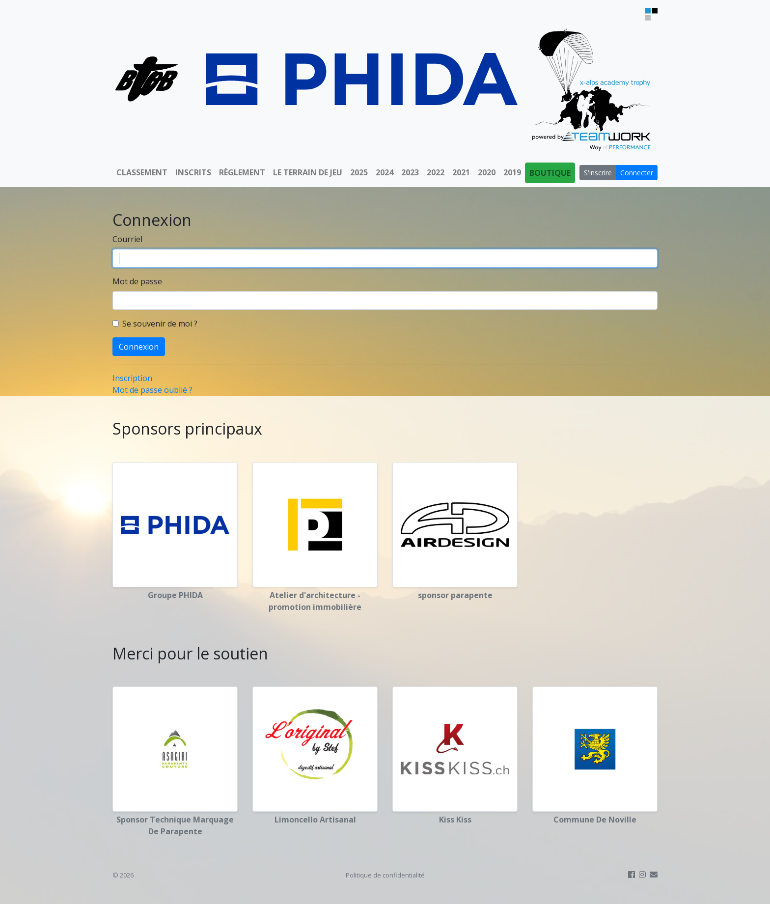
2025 (359, 172)
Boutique (550, 172)
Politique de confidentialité (385, 875)
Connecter (636, 172)
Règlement (242, 172)
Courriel (127, 239)
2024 (384, 172)
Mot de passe (137, 281)
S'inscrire (598, 172)
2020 (486, 172)
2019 (512, 172)
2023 (410, 172)
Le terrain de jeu (307, 172)
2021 (461, 172)
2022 (435, 172)
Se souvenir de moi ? (159, 323)
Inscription (132, 378)
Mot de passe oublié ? (152, 389)
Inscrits (193, 172)
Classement (141, 172)
